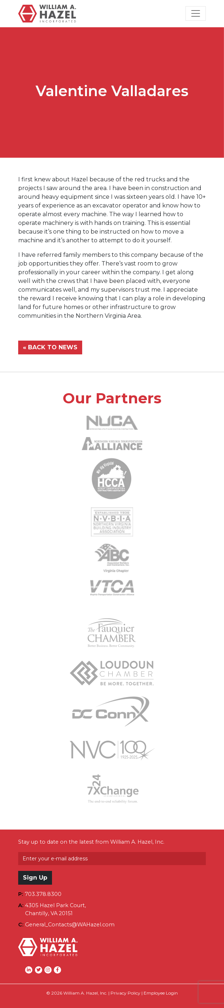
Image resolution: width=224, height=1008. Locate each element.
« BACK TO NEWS (50, 347)
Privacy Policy (125, 993)
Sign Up (35, 877)
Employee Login (161, 993)
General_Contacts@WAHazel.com (70, 924)
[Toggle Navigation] (195, 13)
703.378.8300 (43, 894)
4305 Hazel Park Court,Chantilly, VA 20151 (55, 909)
